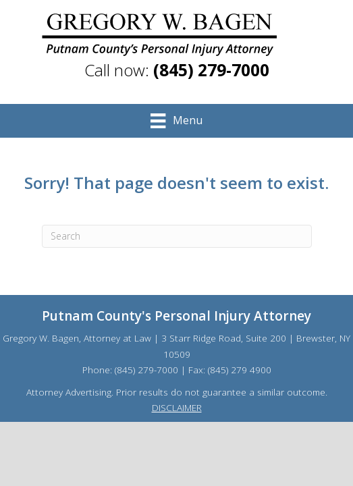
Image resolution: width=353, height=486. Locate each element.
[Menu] (176, 121)
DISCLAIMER (177, 407)
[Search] (177, 236)
